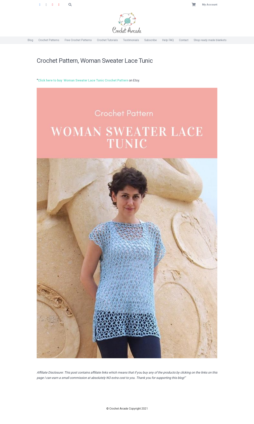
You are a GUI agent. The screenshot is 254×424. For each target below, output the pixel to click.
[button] (70, 4)
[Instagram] (46, 4)
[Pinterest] (52, 4)
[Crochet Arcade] (127, 22)
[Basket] (194, 4)
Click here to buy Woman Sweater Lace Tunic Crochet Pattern (83, 80)
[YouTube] (59, 4)
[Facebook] (40, 4)
